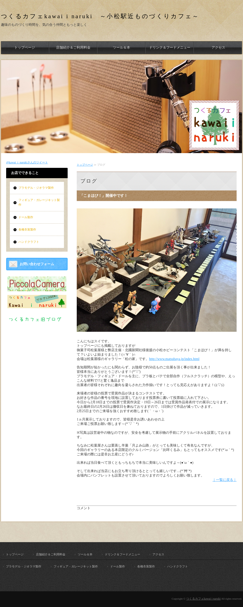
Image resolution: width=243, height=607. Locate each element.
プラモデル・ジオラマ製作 (36, 187)
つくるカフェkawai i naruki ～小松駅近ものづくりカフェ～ (100, 16)
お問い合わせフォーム (37, 264)
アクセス (218, 47)
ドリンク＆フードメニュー (169, 47)
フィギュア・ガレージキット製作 (39, 202)
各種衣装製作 (27, 229)
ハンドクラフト (28, 242)
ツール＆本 (121, 47)
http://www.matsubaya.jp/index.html (174, 359)
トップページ (24, 47)
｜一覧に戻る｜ (225, 480)
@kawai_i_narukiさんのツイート (27, 162)
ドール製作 (25, 217)
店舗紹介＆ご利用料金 (73, 47)
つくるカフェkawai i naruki (203, 598)
